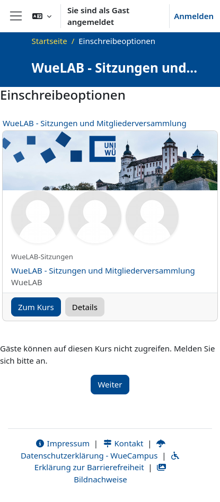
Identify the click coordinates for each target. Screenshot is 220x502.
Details (85, 307)
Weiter (110, 384)
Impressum (62, 443)
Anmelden (194, 16)
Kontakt (123, 443)
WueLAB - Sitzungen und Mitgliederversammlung (95, 123)
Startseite (49, 41)
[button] (41, 16)
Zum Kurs (36, 307)
